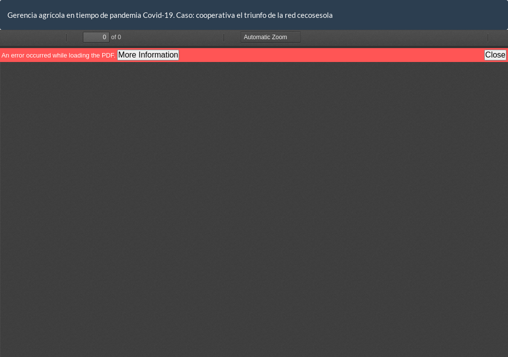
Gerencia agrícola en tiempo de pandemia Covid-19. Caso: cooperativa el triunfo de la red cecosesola (170, 14)
